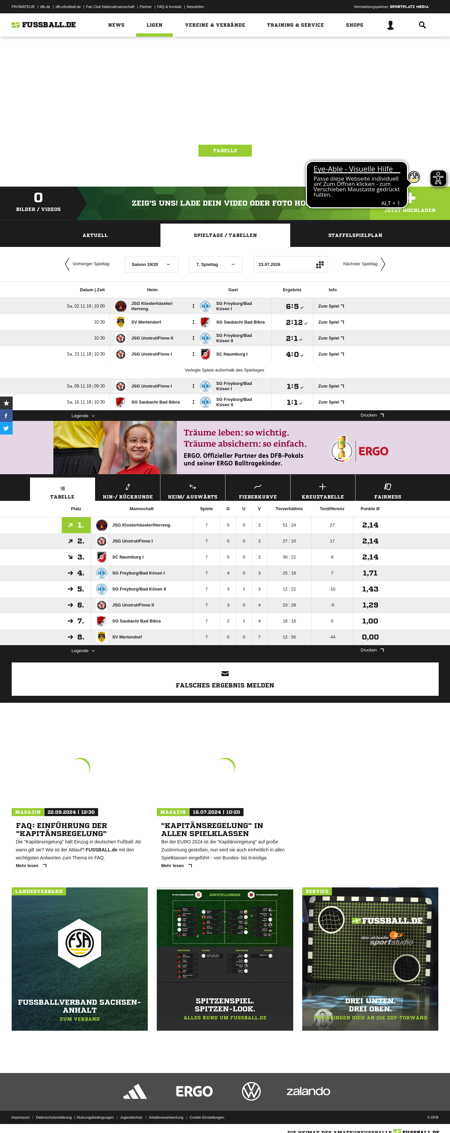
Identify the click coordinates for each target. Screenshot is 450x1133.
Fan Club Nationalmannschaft (110, 7)
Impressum (21, 1117)
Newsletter (195, 7)
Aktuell (95, 235)
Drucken (372, 415)
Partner (146, 7)
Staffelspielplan (355, 235)
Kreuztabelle (323, 490)
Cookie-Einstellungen (207, 1117)
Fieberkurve (258, 490)
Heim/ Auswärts (193, 490)
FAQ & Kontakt (169, 7)
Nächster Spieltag (366, 264)
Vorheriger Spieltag (86, 264)
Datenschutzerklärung (54, 1117)
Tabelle (225, 150)
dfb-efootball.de (68, 7)
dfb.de (45, 7)
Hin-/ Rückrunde (128, 490)
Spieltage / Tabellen (225, 235)
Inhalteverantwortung (166, 1117)
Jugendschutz (131, 1117)
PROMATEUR (23, 7)
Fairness (388, 490)
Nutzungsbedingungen (95, 1117)
